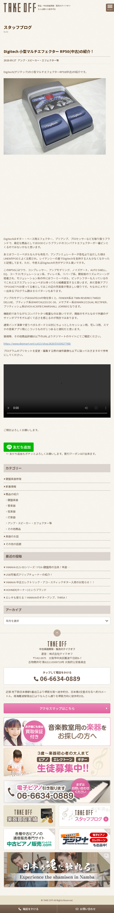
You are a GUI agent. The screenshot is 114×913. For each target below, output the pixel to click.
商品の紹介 (12, 494)
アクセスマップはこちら (57, 708)
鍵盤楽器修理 (13, 479)
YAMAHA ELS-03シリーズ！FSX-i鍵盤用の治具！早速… (38, 567)
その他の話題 (13, 544)
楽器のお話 (12, 536)
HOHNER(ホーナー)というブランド (26, 590)
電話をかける (30, 909)
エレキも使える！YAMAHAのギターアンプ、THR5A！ (37, 597)
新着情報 (11, 486)
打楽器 (12, 517)
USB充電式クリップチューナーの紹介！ (29, 574)
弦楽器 (12, 511)
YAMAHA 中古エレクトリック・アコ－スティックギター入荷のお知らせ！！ (50, 582)
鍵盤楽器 (13, 500)
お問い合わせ (88, 909)
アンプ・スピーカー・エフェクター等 (38, 60)
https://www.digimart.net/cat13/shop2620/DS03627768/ (37, 343)
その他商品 (14, 529)
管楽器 (12, 505)
